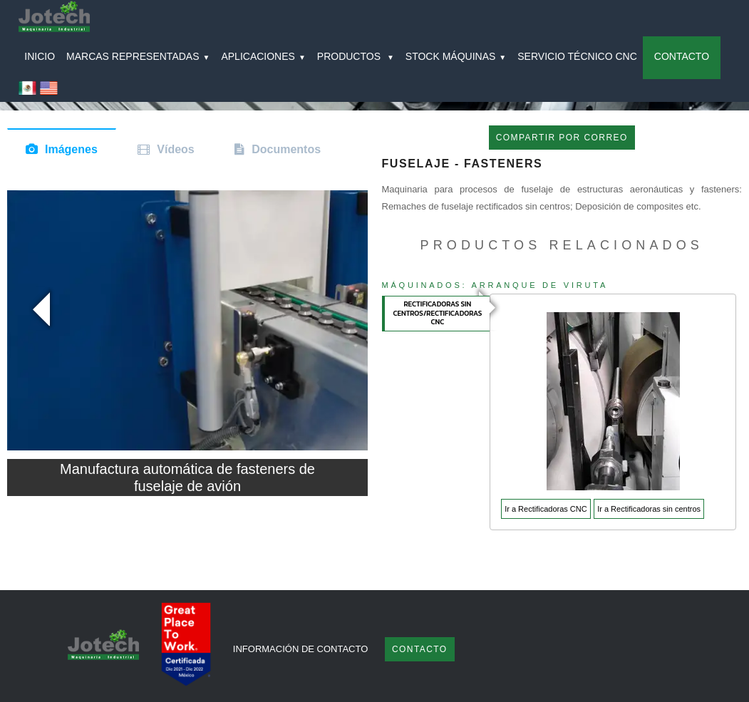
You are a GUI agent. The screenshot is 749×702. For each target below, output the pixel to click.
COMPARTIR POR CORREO (562, 138)
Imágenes (71, 149)
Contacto (420, 649)
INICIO (39, 56)
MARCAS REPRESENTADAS (138, 56)
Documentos (286, 149)
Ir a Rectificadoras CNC (546, 509)
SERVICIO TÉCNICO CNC (577, 56)
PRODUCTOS (355, 56)
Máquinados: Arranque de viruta (495, 285)
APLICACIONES (263, 56)
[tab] (436, 313)
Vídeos (175, 149)
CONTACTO (681, 56)
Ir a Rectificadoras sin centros (649, 509)
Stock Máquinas (456, 56)
